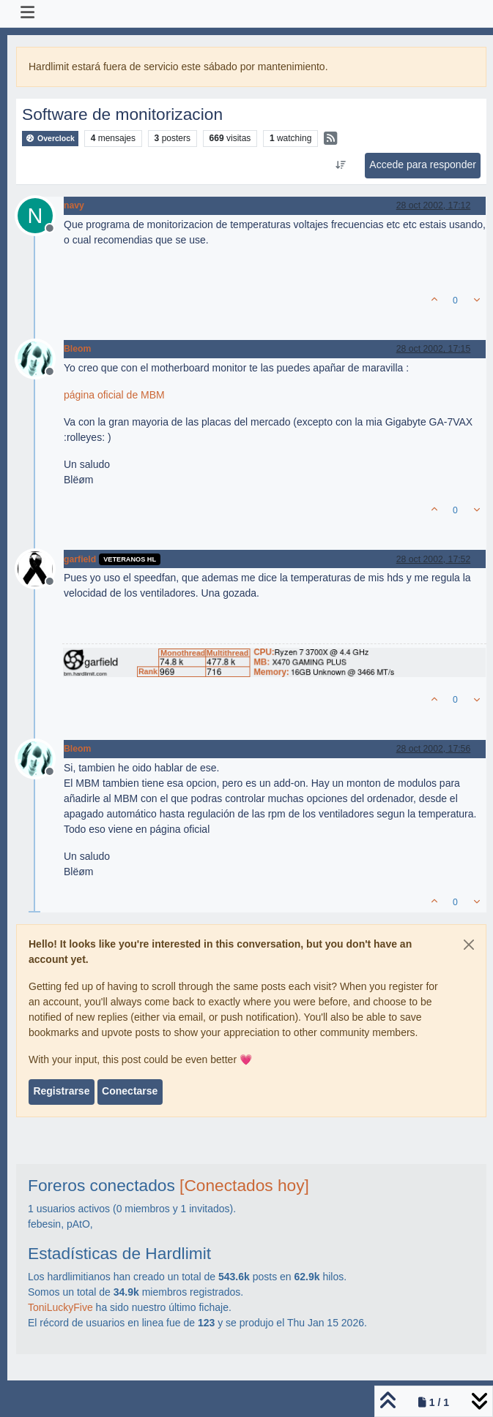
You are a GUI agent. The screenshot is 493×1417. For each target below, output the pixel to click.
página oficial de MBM (114, 395)
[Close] (469, 944)
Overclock (50, 138)
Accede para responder (422, 164)
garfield (80, 559)
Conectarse (129, 1091)
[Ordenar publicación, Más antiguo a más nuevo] (341, 165)
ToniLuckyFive (60, 1307)
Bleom (77, 349)
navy (74, 205)
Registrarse (61, 1091)
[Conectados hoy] (244, 1185)
